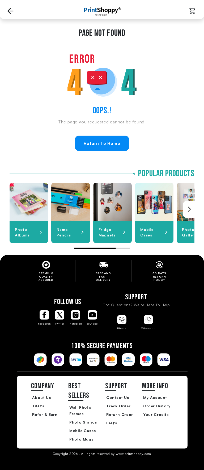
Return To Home (102, 143)
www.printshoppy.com (133, 454)
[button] (189, 209)
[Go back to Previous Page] (10, 11)
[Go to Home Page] (101, 11)
